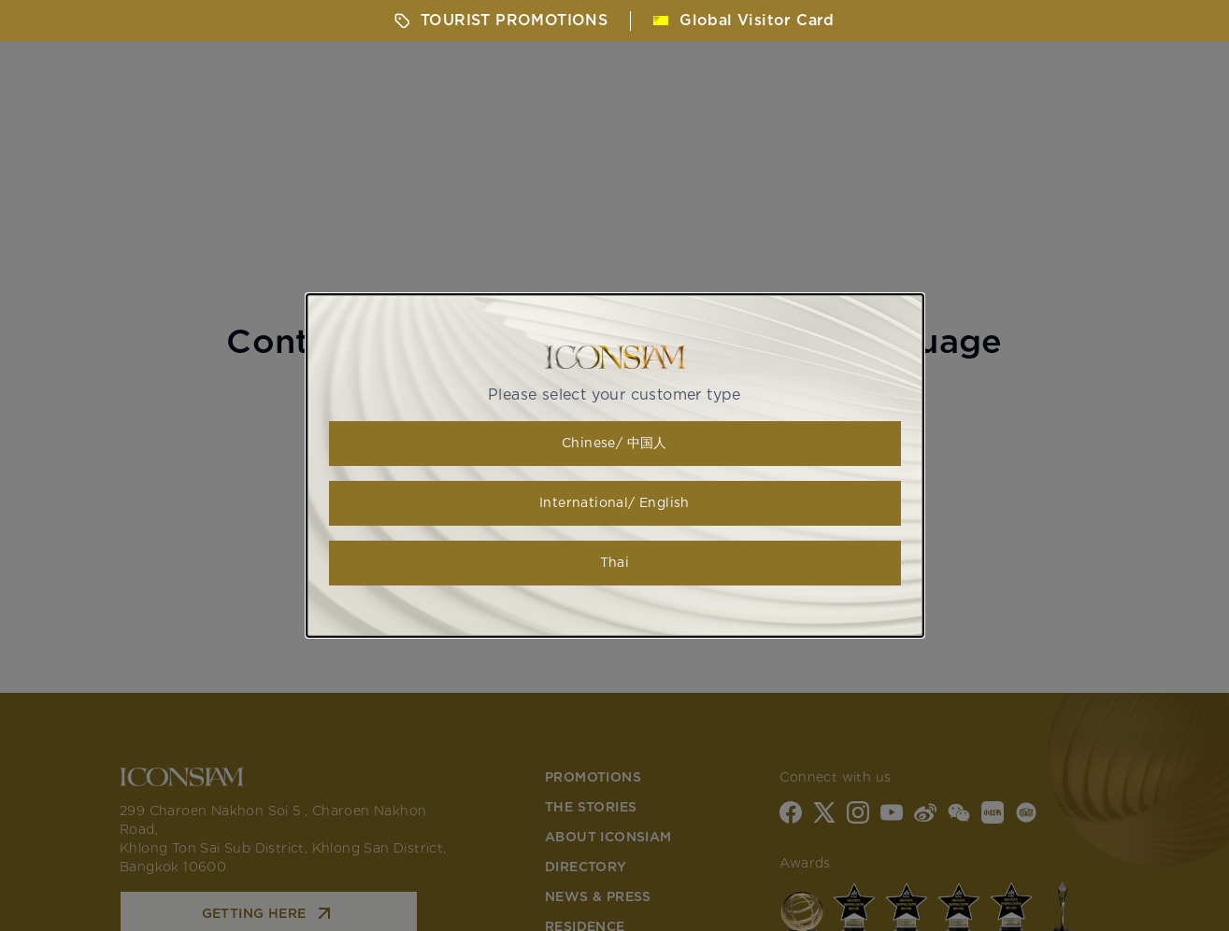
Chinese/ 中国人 (614, 443)
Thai (615, 563)
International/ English (614, 503)
